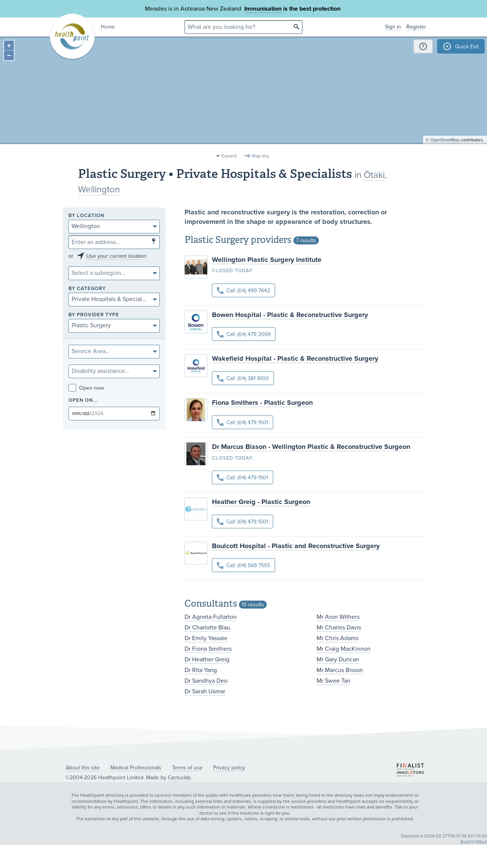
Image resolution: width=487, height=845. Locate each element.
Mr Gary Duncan (338, 659)
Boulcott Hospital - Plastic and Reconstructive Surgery (296, 546)
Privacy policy (229, 767)
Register (416, 27)
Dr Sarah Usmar (205, 691)
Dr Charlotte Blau (207, 627)
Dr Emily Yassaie (206, 638)
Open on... (82, 400)
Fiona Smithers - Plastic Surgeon (262, 402)
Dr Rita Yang (201, 670)
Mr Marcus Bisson (340, 670)
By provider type (93, 314)
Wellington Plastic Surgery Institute (266, 259)
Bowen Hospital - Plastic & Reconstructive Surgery (290, 315)
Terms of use (187, 767)
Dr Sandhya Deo (206, 681)
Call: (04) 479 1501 (242, 422)
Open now (86, 388)
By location (86, 215)
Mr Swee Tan (333, 681)
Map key (260, 156)
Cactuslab (179, 777)
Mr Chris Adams (337, 638)
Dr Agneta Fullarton (211, 617)
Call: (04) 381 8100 (243, 378)
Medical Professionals (135, 767)
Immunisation (263, 9)
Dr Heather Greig (207, 659)
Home (108, 27)
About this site (83, 767)
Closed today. (233, 271)
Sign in (393, 27)
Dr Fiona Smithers (208, 649)
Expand (229, 156)
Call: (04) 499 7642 (243, 290)
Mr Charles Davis (339, 627)
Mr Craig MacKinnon (344, 649)
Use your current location (116, 256)
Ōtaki (374, 175)
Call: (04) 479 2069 (244, 334)
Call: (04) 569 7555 (243, 565)
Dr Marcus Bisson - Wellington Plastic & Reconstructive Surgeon (311, 446)
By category (87, 288)
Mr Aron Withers (338, 617)
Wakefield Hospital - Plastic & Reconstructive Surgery (295, 358)
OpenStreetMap (445, 146)
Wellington (99, 189)
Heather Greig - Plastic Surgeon (261, 502)
